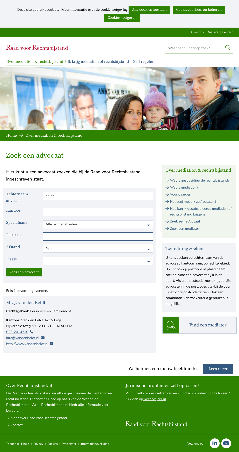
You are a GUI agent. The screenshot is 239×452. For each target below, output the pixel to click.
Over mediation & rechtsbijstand (34, 61)
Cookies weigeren (122, 17)
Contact (227, 32)
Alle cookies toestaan (149, 9)
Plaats (11, 259)
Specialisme (16, 222)
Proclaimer (69, 444)
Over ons (197, 32)
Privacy (38, 444)
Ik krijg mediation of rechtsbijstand (98, 61)
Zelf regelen (144, 61)
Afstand (13, 247)
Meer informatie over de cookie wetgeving (94, 10)
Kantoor (13, 210)
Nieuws (213, 32)
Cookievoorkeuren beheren (199, 9)
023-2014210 (17, 331)
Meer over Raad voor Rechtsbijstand (39, 418)
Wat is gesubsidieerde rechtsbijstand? (200, 180)
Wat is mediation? (184, 187)
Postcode (14, 234)
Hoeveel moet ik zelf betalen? (193, 201)
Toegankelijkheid (17, 444)
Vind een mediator (207, 325)
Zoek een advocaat (24, 272)
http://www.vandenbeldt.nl (27, 343)
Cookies (52, 444)
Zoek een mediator (184, 228)
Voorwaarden (180, 194)
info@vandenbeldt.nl (22, 337)
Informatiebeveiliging (94, 444)
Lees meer (218, 369)
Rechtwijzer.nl (154, 399)
